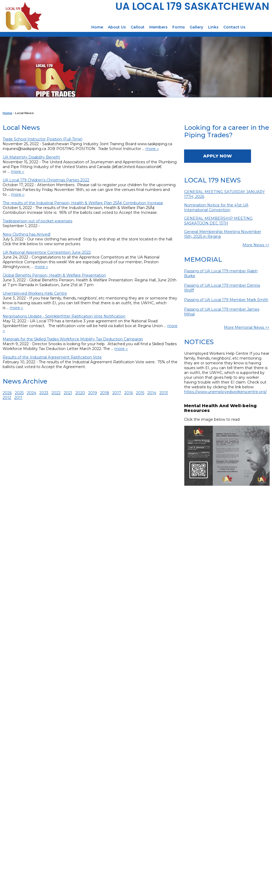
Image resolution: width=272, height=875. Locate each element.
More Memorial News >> (246, 327)
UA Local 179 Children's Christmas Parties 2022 (46, 180)
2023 (43, 392)
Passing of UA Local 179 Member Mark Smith (226, 299)
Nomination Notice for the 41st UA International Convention (216, 207)
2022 (56, 392)
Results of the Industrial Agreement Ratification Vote (52, 357)
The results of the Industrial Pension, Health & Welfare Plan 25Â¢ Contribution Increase (83, 203)
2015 (140, 392)
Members (158, 27)
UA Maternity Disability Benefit (31, 157)
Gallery (196, 27)
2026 (7, 392)
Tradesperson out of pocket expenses (37, 221)
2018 (104, 392)
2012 (7, 397)
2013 (163, 392)
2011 (18, 397)
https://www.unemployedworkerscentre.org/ (225, 391)
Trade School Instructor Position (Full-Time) (42, 139)
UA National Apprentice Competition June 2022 (47, 252)
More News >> (256, 245)
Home (97, 27)
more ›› (152, 148)
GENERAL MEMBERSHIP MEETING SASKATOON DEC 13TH (218, 221)
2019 (92, 392)
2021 (68, 392)
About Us (117, 27)
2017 (116, 392)
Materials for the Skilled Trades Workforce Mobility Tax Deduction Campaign (73, 339)
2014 (151, 392)
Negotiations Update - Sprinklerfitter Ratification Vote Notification (64, 316)
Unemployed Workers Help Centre (35, 293)
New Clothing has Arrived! (26, 234)
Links (213, 27)
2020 (80, 392)
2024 (31, 392)
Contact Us (234, 27)
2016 (128, 392)
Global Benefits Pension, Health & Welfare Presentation (54, 275)
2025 (19, 392)
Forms (178, 27)
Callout (137, 27)
